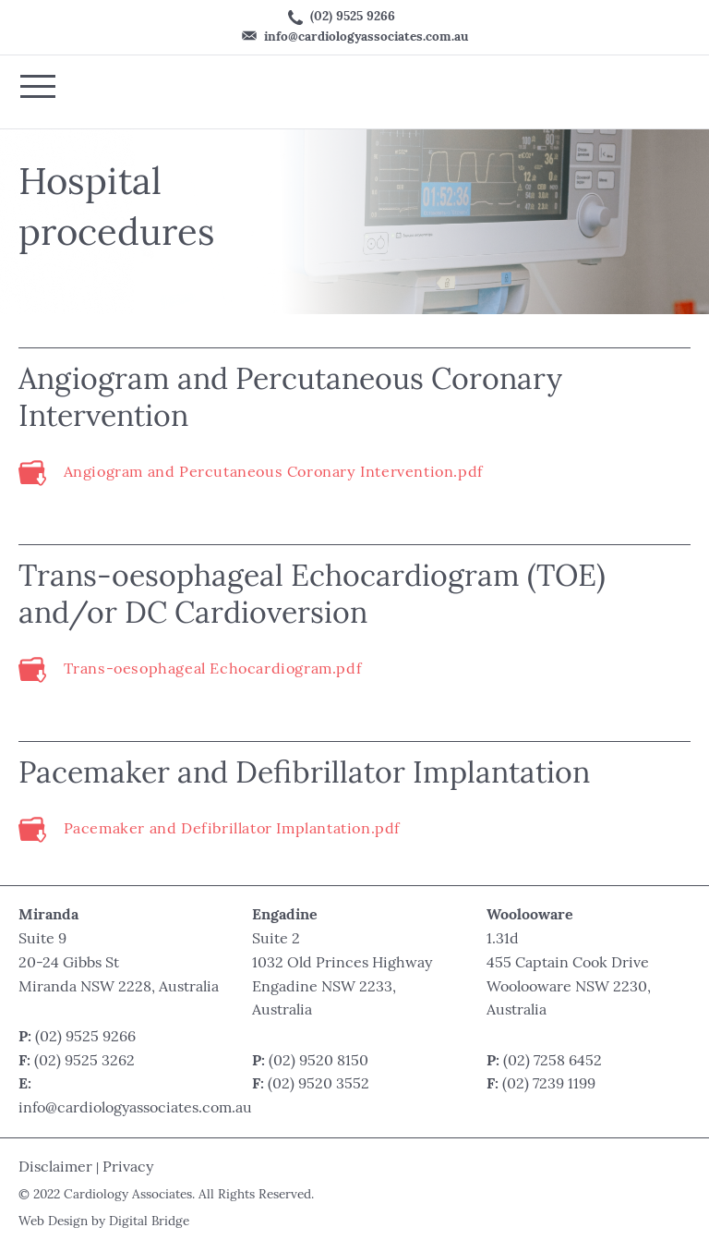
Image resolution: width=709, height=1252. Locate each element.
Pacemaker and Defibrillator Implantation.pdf (232, 830)
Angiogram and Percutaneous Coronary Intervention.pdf (273, 473)
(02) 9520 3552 (318, 1084)
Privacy (127, 1168)
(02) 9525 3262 (84, 1061)
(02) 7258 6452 (552, 1061)
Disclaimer (55, 1168)
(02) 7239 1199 (548, 1084)
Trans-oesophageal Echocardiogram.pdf (213, 669)
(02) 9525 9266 (341, 17)
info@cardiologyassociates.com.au (355, 37)
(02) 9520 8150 (318, 1061)
